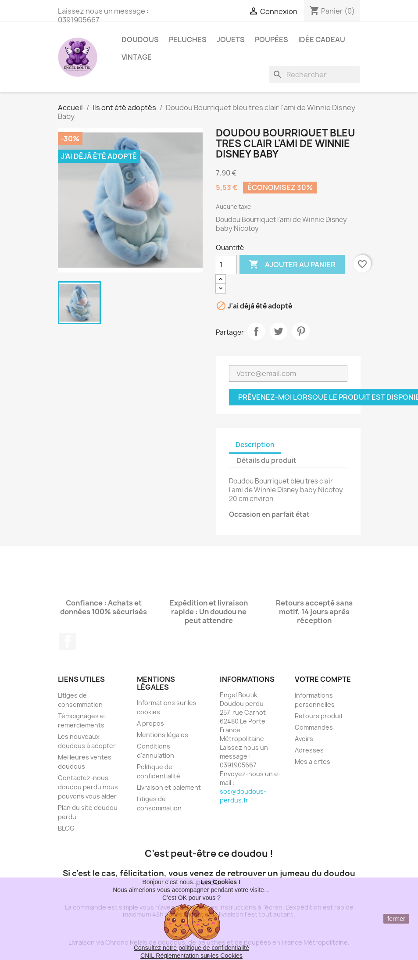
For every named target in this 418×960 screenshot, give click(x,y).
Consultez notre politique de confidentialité (191, 947)
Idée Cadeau (321, 39)
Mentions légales (162, 735)
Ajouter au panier (292, 264)
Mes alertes (312, 761)
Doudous (140, 39)
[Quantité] (226, 264)
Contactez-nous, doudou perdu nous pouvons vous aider (88, 787)
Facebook (67, 641)
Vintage (136, 57)
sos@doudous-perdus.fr (243, 795)
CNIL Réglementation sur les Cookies (191, 955)
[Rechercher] (314, 74)
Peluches (188, 39)
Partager (256, 331)
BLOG (66, 828)
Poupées (271, 39)
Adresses (309, 750)
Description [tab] (255, 444)
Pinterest (301, 331)
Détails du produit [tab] (267, 460)
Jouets (231, 39)
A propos (150, 723)
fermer (396, 918)
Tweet (278, 331)
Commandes (314, 727)
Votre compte (323, 679)
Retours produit (319, 716)
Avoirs (304, 738)
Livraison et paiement (169, 787)
